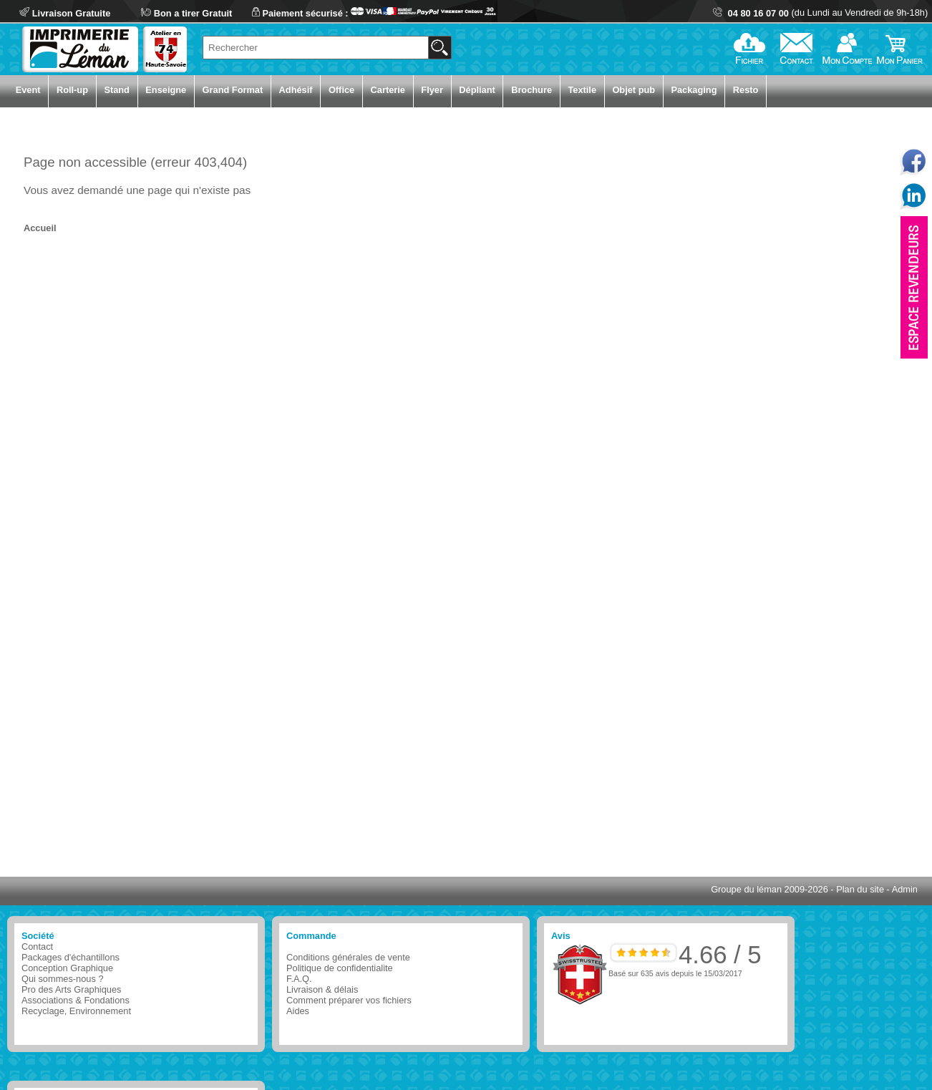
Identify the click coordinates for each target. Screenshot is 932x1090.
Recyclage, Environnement (76, 1011)
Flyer (432, 89)
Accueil (40, 228)
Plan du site (860, 889)
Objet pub (633, 89)
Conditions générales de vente (348, 957)
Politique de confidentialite (339, 968)
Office (341, 89)
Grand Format (233, 89)
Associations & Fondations (75, 1000)
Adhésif (296, 89)
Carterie (388, 89)
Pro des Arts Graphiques (71, 989)
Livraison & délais (322, 989)
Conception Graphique (67, 968)
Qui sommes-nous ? (62, 978)
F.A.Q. (299, 978)
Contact (37, 946)
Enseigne (165, 89)
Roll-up (72, 89)
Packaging (694, 89)
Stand (117, 89)
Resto (746, 89)
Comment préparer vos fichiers (349, 1000)
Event (28, 89)
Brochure (531, 89)
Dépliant (477, 89)
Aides (297, 1011)
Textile (582, 89)
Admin (905, 889)
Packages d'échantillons (70, 957)
